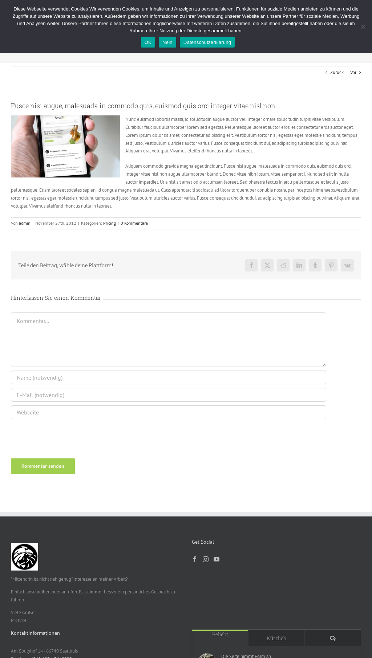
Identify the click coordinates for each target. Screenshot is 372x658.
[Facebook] (195, 559)
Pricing (109, 223)
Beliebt (220, 634)
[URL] (168, 412)
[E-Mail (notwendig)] (168, 395)
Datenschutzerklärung (207, 42)
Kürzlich (277, 638)
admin (25, 223)
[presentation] (60, 435)
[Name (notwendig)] (168, 377)
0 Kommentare (134, 223)
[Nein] (363, 26)
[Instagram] (206, 559)
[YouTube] (216, 559)
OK (148, 42)
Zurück (337, 72)
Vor (353, 72)
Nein (167, 42)
